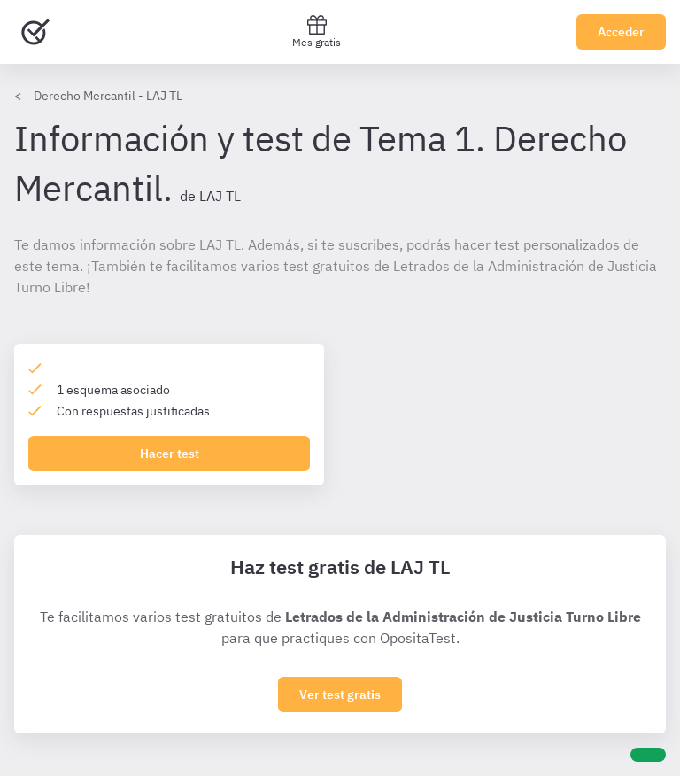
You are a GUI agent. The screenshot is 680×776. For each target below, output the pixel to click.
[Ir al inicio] (35, 32)
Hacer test (169, 454)
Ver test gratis (340, 694)
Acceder (621, 32)
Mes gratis (316, 31)
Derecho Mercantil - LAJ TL (108, 96)
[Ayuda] (648, 755)
